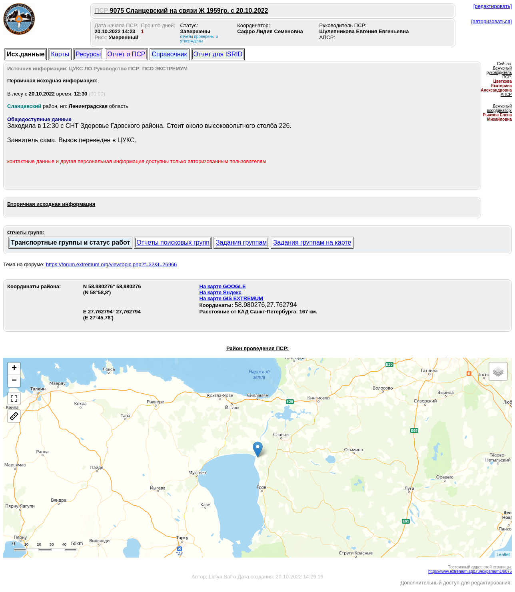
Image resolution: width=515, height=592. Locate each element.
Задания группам (241, 242)
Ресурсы (88, 54)
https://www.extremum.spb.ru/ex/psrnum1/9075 (470, 571)
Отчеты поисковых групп (173, 242)
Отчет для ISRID (218, 54)
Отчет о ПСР (126, 54)
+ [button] (14, 369)
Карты (60, 54)
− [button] (14, 381)
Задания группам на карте (312, 242)
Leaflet (503, 554)
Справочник (169, 54)
